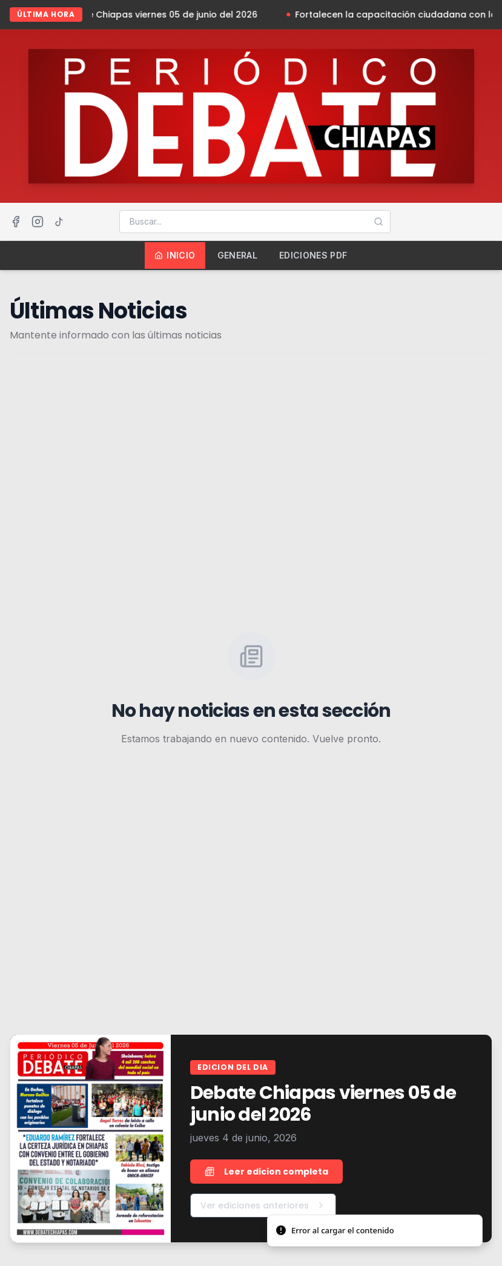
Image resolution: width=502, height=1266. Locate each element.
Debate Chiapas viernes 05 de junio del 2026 (166, 14)
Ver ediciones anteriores (263, 1205)
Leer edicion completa (266, 1171)
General (237, 255)
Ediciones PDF (313, 255)
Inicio (174, 255)
